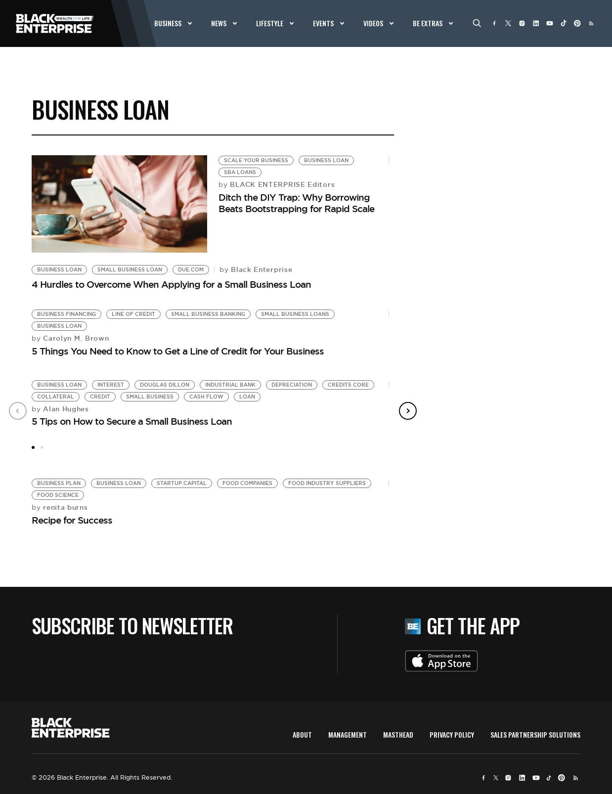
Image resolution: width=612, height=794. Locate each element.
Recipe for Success (72, 520)
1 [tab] (33, 447)
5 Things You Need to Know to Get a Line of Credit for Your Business (178, 351)
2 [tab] (42, 447)
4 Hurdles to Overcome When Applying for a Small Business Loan (171, 284)
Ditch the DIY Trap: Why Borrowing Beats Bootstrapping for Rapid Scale (296, 203)
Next (408, 411)
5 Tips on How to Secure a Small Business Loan (132, 421)
